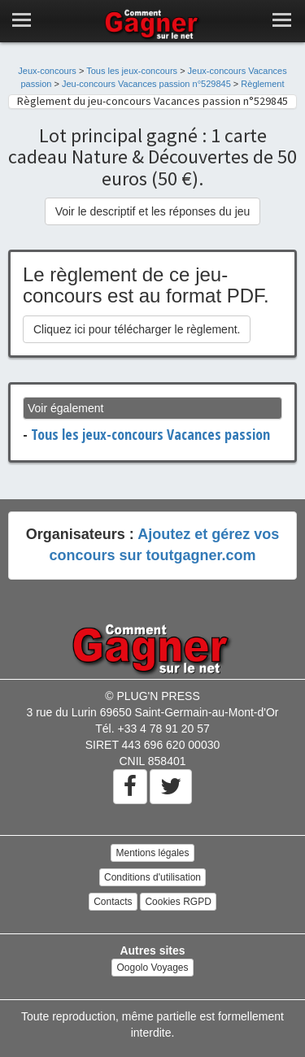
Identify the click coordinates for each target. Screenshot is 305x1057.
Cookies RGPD (178, 901)
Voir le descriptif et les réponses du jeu (153, 211)
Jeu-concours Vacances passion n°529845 (146, 84)
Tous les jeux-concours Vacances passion (150, 434)
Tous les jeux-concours (131, 71)
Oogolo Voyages (152, 967)
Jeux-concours (47, 71)
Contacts (113, 901)
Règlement (262, 84)
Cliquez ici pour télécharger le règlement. (136, 329)
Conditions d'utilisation (152, 877)
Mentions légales (152, 853)
